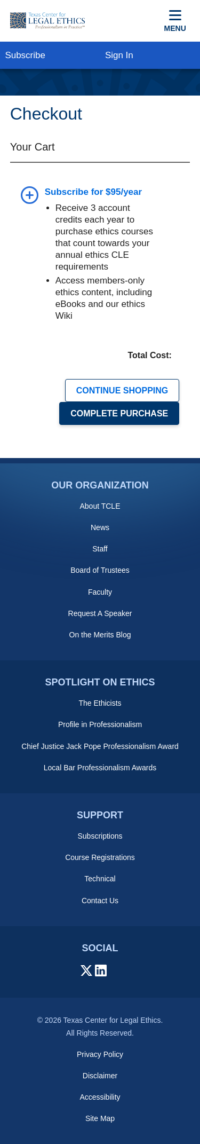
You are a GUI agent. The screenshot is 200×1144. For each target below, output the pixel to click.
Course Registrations (100, 857)
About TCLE (99, 506)
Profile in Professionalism (100, 724)
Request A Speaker (100, 613)
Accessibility (99, 1097)
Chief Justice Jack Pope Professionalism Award (100, 746)
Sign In (119, 55)
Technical (99, 878)
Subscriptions (99, 836)
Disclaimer (100, 1075)
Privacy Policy (100, 1054)
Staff (100, 549)
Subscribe (25, 55)
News (100, 527)
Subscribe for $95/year (93, 192)
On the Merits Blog (100, 634)
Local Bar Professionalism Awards (100, 767)
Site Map (100, 1118)
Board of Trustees (100, 570)
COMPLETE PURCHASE (119, 413)
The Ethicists (99, 703)
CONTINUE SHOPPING (122, 390)
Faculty (100, 592)
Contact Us (100, 900)
